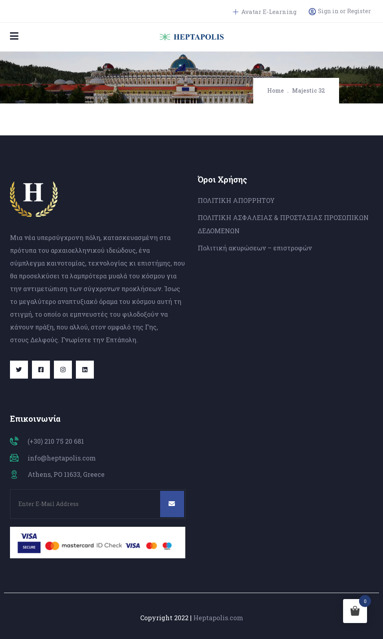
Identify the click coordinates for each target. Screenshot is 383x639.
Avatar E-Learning (265, 12)
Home (275, 90)
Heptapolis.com (218, 617)
